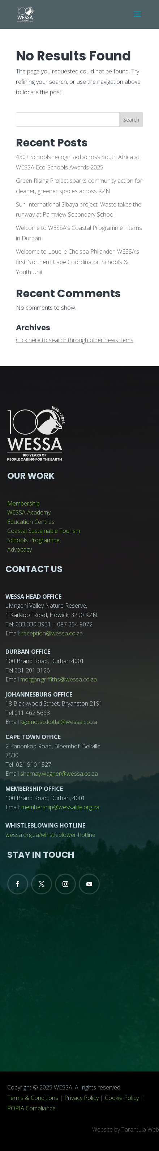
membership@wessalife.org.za (60, 807)
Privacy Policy (81, 1098)
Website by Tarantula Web (125, 1129)
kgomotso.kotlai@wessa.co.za (58, 722)
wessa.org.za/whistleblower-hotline (50, 835)
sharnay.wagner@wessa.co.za (59, 774)
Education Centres (31, 522)
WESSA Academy (29, 512)
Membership (23, 503)
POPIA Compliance (31, 1108)
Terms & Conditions (32, 1098)
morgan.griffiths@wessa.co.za (58, 679)
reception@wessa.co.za (52, 633)
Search (131, 119)
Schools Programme (33, 540)
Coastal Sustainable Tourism (43, 531)
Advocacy (19, 549)
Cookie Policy (122, 1098)
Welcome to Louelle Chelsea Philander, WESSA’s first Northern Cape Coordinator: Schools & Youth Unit (77, 262)
